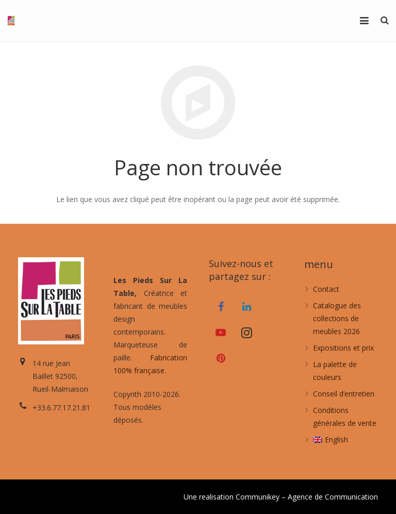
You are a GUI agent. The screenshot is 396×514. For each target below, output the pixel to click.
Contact (326, 289)
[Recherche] (384, 20)
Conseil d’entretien (343, 394)
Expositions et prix (343, 348)
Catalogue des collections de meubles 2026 (337, 318)
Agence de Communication (333, 497)
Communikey (257, 497)
